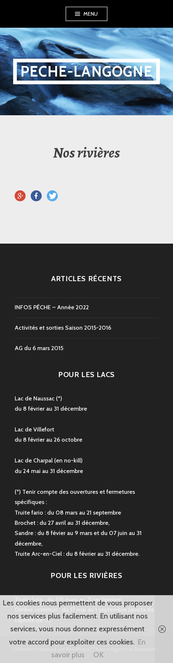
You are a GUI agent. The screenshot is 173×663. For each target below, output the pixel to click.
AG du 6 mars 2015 (39, 348)
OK (98, 654)
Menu (90, 14)
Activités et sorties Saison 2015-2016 (63, 327)
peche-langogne (86, 71)
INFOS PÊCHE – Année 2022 (52, 307)
